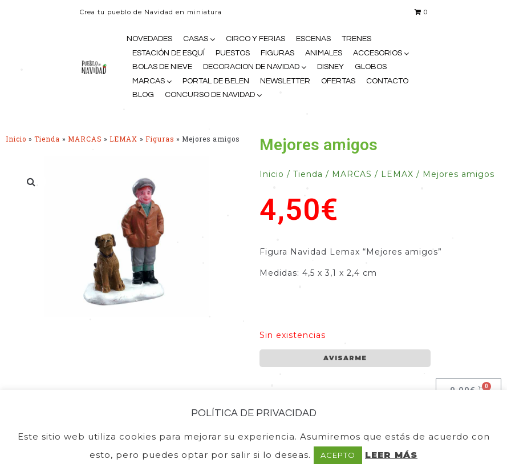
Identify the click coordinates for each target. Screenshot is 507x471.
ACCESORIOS (377, 53)
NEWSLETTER (285, 81)
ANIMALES (323, 53)
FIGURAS (277, 53)
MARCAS (148, 81)
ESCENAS (313, 39)
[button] (31, 181)
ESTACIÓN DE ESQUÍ (168, 53)
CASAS (195, 39)
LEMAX (123, 139)
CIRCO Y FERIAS (255, 39)
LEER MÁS (391, 454)
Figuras (159, 139)
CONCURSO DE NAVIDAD (210, 95)
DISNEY (330, 67)
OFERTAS (338, 81)
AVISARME (345, 358)
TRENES (356, 39)
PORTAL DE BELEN (215, 81)
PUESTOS (233, 53)
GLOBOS (371, 67)
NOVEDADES (149, 39)
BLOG (143, 95)
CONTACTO (387, 81)
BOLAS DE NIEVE (162, 67)
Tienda (47, 139)
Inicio (16, 139)
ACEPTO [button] (338, 455)
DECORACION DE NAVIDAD (251, 67)
